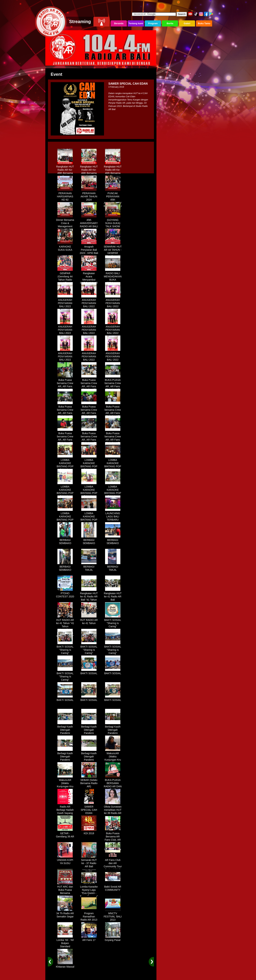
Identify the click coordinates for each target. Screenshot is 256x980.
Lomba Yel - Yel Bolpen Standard (65, 942)
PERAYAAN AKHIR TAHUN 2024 (89, 195)
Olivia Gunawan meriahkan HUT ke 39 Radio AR (113, 808)
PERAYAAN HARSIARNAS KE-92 (65, 195)
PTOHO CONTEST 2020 (65, 593)
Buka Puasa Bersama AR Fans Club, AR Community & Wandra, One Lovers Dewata (112, 840)
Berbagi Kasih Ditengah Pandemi (65, 728)
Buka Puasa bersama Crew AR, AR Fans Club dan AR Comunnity (65, 385)
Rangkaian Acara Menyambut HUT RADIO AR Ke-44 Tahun (89, 278)
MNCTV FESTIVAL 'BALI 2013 (113, 915)
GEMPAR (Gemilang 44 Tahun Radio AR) (65, 276)
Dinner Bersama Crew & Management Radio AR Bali (65, 223)
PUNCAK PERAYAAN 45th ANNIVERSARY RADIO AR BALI (113, 198)
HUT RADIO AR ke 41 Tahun (89, 620)
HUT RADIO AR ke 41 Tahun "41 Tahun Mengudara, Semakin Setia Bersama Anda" (65, 626)
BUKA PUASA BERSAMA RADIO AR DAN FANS (113, 783)
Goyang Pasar (113, 938)
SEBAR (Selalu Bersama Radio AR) (89, 782)
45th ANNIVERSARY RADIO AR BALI (89, 222)
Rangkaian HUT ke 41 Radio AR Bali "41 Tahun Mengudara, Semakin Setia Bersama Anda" (89, 600)
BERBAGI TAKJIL (89, 567)
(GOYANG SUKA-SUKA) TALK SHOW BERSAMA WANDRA (112, 225)
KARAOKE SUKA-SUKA (65, 247)
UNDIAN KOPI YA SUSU (65, 860)
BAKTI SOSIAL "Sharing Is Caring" (112, 622)
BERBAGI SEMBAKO (65, 540)
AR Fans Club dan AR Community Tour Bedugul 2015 (113, 863)
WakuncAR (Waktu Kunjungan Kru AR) (113, 756)
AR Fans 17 (89, 938)
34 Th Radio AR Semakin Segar (65, 913)
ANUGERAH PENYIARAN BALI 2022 (65, 302)
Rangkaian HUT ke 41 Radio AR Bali (113, 595)
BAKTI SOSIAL (89, 672)
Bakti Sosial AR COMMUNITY (112, 887)
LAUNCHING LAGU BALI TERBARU (112, 515)
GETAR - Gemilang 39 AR (65, 833)
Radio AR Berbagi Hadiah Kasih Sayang (65, 808)
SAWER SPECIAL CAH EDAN (89, 808)
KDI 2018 (89, 832)
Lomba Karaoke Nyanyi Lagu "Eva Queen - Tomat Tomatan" (89, 890)
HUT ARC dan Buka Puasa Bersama (65, 888)
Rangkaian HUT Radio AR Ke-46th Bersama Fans (65, 170)
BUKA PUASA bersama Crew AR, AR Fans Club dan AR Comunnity (113, 385)
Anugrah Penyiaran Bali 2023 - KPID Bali (89, 248)
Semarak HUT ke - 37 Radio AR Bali (89, 862)
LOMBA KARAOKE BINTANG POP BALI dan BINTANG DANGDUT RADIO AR (65, 468)
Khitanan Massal (65, 965)
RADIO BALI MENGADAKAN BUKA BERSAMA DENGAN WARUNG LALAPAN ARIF (113, 281)
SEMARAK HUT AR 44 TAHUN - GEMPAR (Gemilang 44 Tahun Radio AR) (113, 253)
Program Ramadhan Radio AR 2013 (89, 915)
